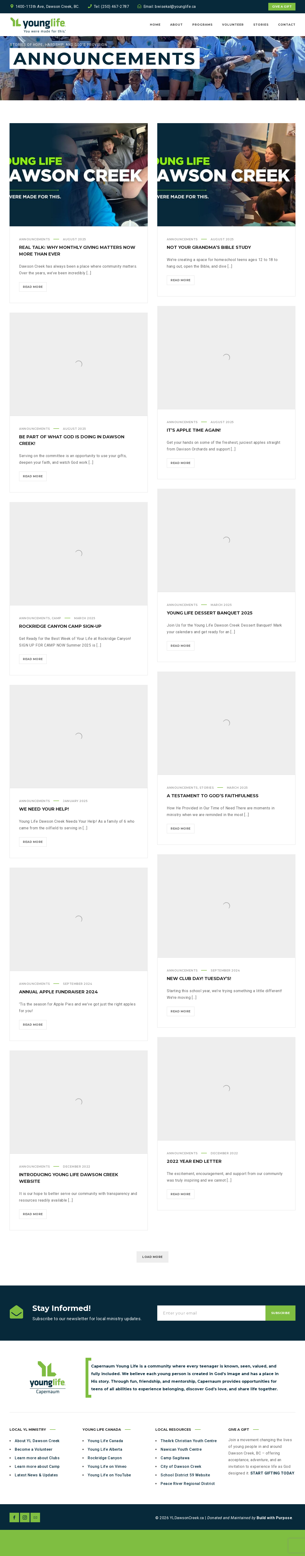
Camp (56, 644)
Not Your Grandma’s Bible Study (209, 273)
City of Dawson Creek (181, 1492)
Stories (206, 814)
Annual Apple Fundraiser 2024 (58, 1018)
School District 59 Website (185, 1501)
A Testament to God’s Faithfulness (213, 822)
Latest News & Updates (36, 1501)
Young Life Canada (105, 1467)
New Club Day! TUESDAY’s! (199, 1004)
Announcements (34, 265)
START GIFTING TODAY (272, 1499)
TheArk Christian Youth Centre (189, 1467)
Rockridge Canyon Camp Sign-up (60, 652)
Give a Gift (282, 6)
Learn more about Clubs (37, 1484)
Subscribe (280, 1339)
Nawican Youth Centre (181, 1475)
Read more (35, 314)
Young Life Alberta (105, 1475)
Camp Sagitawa (175, 1484)
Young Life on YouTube (109, 1501)
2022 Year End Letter (194, 1187)
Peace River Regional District (188, 1510)
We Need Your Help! (44, 835)
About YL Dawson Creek (37, 1467)
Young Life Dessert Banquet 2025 (209, 639)
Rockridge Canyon (105, 1484)
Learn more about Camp (37, 1492)
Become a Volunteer (33, 1475)
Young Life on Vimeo (107, 1492)
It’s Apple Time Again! (194, 456)
